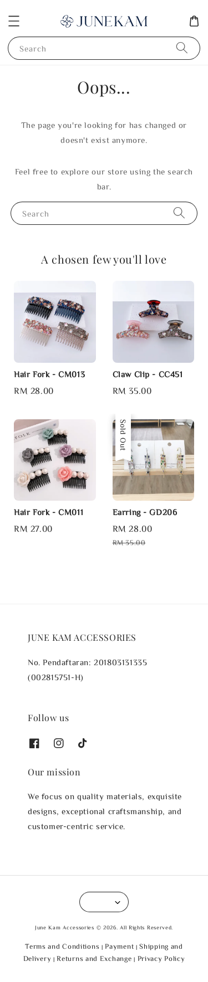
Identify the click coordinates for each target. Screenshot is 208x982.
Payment (119, 946)
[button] (14, 21)
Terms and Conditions (62, 946)
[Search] (182, 48)
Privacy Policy (161, 958)
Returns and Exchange (94, 958)
